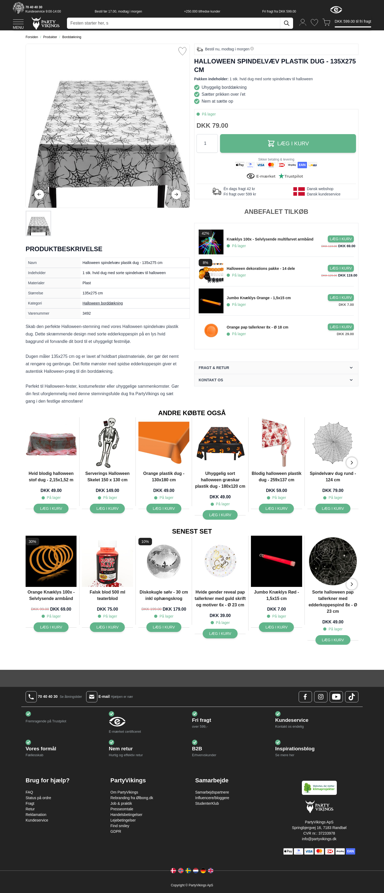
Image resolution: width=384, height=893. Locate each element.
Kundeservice (37, 820)
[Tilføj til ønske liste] (182, 51)
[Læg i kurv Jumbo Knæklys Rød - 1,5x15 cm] (276, 627)
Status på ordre (38, 798)
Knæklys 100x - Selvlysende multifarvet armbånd (270, 239)
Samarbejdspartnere (212, 792)
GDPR (115, 831)
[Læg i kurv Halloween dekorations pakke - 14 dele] (341, 268)
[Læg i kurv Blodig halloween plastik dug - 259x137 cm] (276, 508)
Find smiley (119, 826)
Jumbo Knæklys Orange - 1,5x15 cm (259, 298)
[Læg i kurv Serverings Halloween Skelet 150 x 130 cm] (107, 508)
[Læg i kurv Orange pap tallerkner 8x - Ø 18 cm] (341, 326)
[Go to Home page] (45, 23)
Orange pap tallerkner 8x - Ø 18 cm (257, 327)
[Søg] (286, 23)
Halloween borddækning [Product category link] (103, 303)
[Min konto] (302, 22)
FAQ (29, 792)
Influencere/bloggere (212, 798)
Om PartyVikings (124, 792)
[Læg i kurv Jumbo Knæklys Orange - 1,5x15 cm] (341, 297)
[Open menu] (18, 23)
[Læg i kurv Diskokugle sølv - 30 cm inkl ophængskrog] (163, 627)
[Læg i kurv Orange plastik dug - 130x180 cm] (163, 508)
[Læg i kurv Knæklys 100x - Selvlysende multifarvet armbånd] (341, 238)
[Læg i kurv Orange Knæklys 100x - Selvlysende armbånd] (51, 627)
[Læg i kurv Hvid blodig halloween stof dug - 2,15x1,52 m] (51, 508)
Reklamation (36, 814)
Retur (30, 809)
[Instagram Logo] (320, 696)
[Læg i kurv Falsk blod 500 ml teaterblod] (107, 627)
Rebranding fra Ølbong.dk (131, 798)
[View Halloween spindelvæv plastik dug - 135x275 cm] (38, 223)
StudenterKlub (207, 803)
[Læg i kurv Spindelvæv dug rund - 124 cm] (332, 508)
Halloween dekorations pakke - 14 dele (261, 268)
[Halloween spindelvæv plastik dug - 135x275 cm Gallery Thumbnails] (38, 223)
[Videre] (176, 194)
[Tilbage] (39, 194)
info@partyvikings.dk (319, 839)
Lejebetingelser (123, 820)
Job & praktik (121, 803)
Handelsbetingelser (126, 814)
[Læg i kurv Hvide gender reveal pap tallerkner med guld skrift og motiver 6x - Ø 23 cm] (220, 633)
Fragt (30, 803)
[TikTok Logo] (351, 696)
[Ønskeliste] (314, 22)
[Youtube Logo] (336, 696)
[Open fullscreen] (108, 126)
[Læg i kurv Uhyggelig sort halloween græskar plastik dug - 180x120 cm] (220, 515)
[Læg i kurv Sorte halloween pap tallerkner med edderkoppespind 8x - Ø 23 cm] (332, 640)
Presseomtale (121, 809)
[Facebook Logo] (305, 696)
